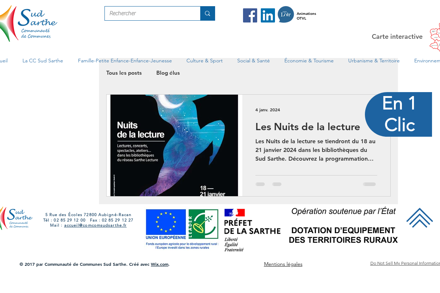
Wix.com (159, 264)
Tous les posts (124, 72)
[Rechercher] (147, 13)
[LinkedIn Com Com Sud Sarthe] (268, 15)
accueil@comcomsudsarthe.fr (95, 225)
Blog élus (168, 72)
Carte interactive (397, 36)
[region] (399, 146)
